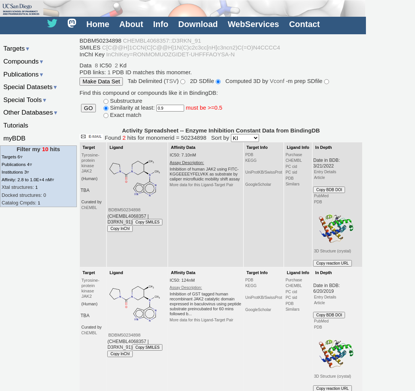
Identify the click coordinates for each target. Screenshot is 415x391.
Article (319, 178)
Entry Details (325, 172)
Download (198, 24)
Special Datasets (30, 87)
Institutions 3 (15, 171)
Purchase (294, 155)
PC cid (291, 166)
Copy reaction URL (332, 263)
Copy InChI (120, 229)
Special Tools (25, 100)
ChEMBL (89, 208)
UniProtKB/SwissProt (263, 172)
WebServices (253, 24)
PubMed (321, 196)
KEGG (251, 160)
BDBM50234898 (124, 209)
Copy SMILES (147, 222)
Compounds (23, 61)
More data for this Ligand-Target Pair (201, 185)
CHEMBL (294, 160)
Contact (304, 24)
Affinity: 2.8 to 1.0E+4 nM (28, 179)
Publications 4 (17, 164)
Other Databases (31, 112)
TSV (171, 81)
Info (161, 24)
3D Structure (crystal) (335, 229)
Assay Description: (186, 288)
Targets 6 (12, 156)
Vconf (278, 81)
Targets (16, 48)
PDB (249, 155)
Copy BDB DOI (329, 190)
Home (97, 24)
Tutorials (16, 125)
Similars (293, 184)
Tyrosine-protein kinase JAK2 (90, 163)
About (131, 24)
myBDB (14, 138)
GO (88, 108)
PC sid (291, 172)
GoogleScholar (258, 184)
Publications (23, 74)
